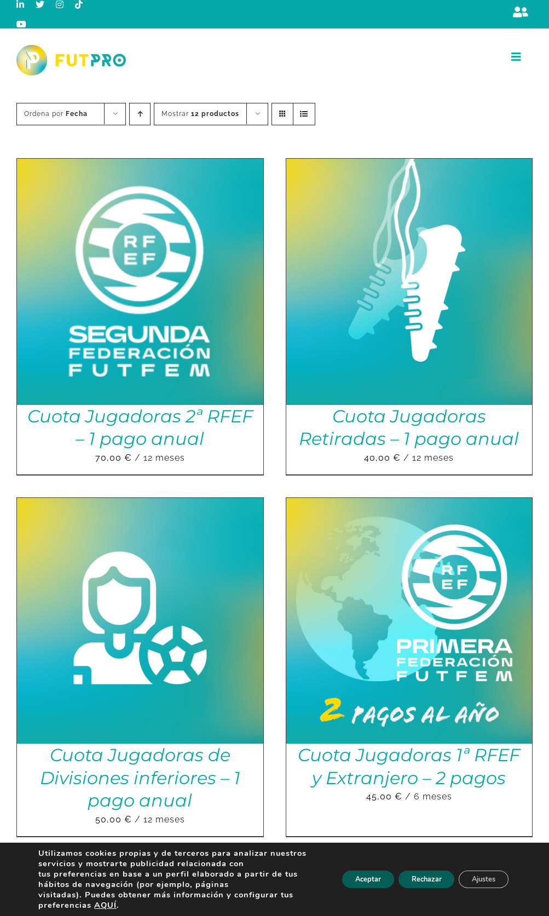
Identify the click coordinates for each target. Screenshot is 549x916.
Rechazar (412, 879)
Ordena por (56, 114)
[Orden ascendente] (140, 114)
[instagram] (60, 4)
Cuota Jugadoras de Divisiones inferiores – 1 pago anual (140, 777)
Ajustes (479, 879)
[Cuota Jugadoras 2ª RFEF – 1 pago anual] (140, 166)
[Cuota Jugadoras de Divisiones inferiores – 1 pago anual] (140, 505)
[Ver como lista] (304, 114)
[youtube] (21, 24)
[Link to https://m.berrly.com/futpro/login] (520, 12)
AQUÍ (105, 905)
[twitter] (40, 4)
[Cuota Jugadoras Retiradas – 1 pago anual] (409, 166)
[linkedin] (20, 4)
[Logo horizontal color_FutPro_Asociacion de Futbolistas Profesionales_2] (71, 49)
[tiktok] (79, 4)
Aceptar (345, 879)
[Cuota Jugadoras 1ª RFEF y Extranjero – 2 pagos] (409, 505)
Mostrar (200, 114)
